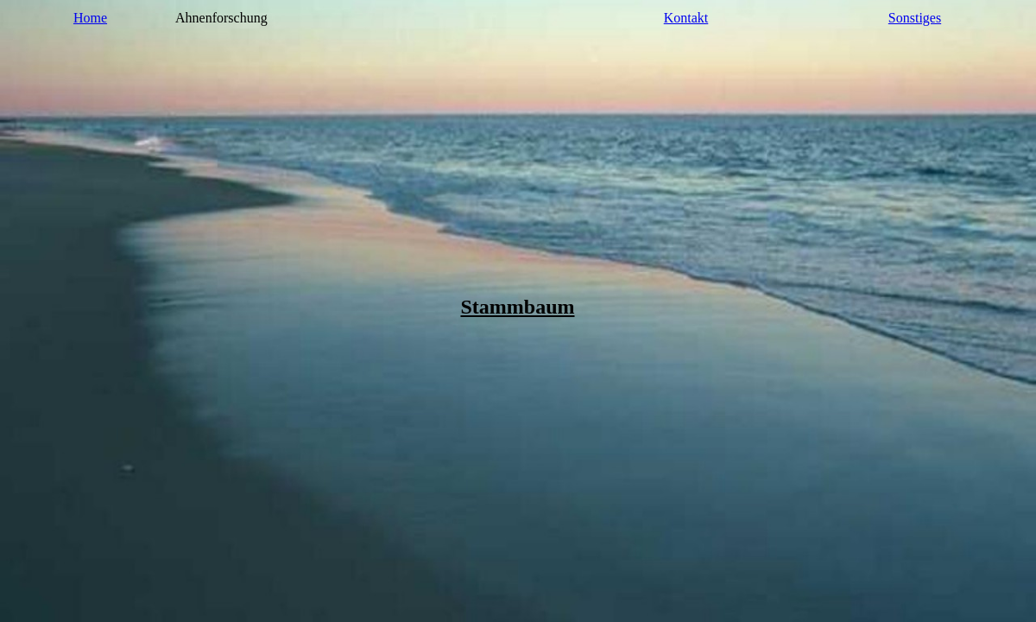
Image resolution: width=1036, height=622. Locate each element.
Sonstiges (914, 17)
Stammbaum (517, 306)
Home (90, 17)
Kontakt (686, 17)
